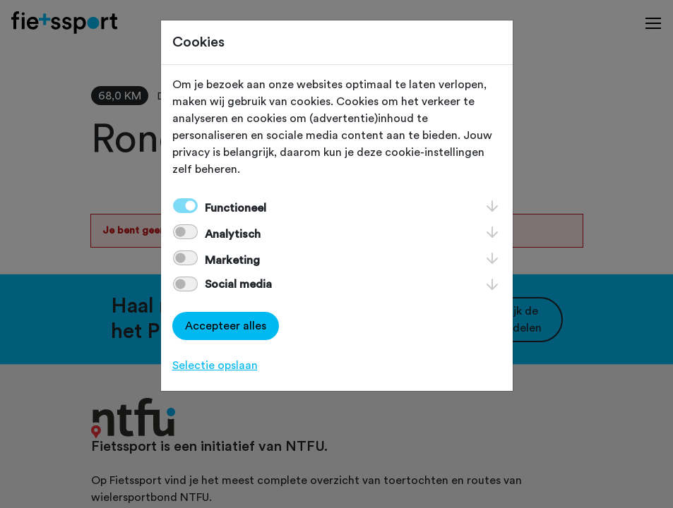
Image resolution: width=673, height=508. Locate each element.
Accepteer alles (225, 326)
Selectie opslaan (215, 365)
